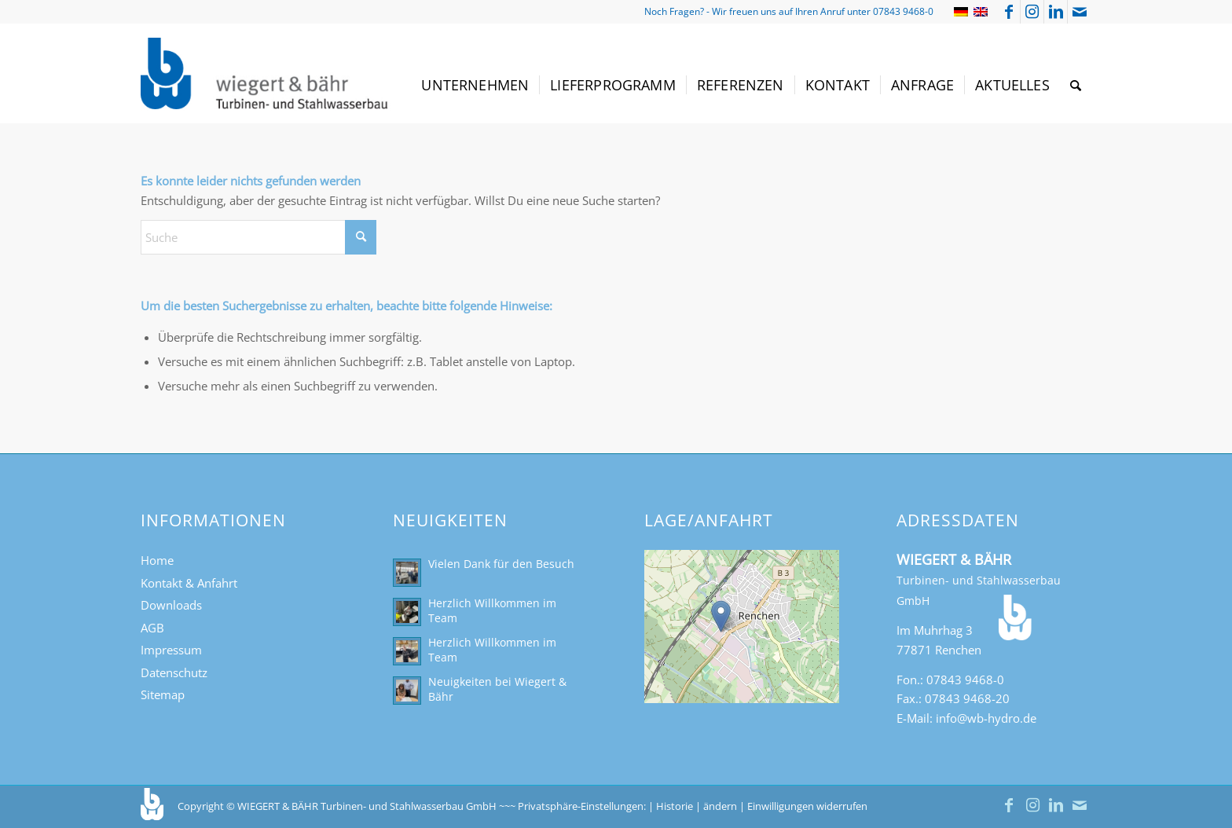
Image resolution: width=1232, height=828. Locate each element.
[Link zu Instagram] (1032, 12)
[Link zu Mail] (1079, 12)
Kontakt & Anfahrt (189, 583)
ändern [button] (720, 806)
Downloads (171, 605)
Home (157, 560)
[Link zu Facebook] (1008, 12)
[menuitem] (475, 85)
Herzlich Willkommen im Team (492, 610)
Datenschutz (174, 672)
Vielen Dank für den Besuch (501, 563)
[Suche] (1075, 85)
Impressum (171, 650)
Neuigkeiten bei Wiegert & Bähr (497, 689)
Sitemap (163, 694)
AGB (152, 628)
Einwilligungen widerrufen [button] (807, 806)
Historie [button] (674, 806)
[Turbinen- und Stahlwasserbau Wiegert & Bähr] (266, 73)
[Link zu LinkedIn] (1055, 12)
